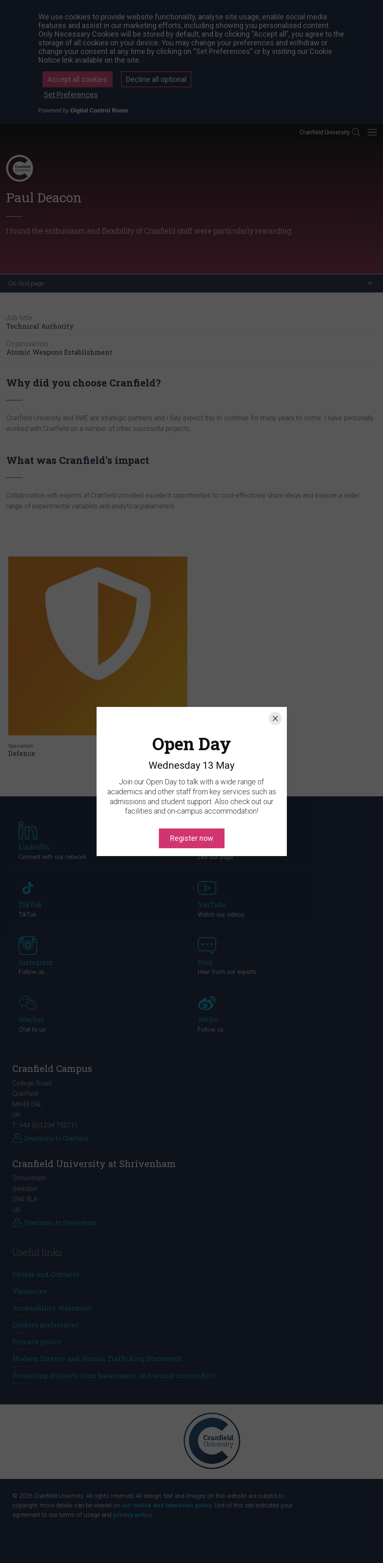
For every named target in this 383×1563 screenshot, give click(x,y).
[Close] (275, 681)
